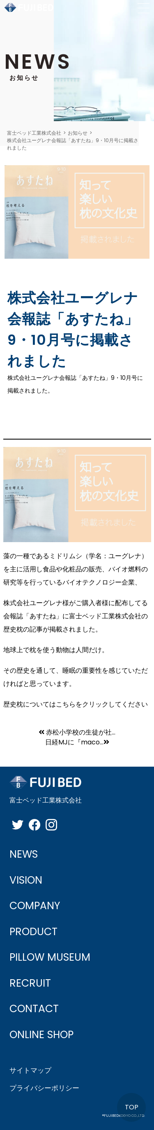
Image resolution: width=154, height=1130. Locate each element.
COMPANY (34, 905)
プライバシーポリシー (44, 1088)
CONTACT (34, 1008)
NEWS (23, 854)
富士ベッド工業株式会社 (34, 132)
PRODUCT (33, 931)
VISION (25, 880)
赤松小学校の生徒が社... (77, 732)
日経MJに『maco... (77, 742)
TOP (131, 1107)
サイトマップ (30, 1070)
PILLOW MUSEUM (49, 957)
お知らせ (77, 132)
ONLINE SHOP (41, 1034)
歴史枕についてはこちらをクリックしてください (75, 704)
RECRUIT (30, 983)
